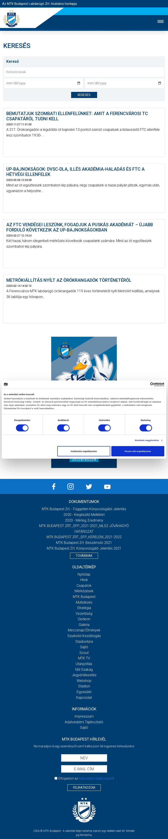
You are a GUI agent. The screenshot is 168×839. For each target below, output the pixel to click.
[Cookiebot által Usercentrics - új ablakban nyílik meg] (145, 384)
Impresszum (84, 716)
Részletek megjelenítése (147, 440)
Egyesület (84, 692)
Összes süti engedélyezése (137, 451)
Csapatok (84, 585)
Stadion (84, 686)
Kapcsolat (84, 697)
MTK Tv (84, 658)
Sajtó (84, 647)
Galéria (84, 625)
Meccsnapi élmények (84, 630)
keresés (84, 95)
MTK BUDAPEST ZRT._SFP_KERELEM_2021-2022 (84, 537)
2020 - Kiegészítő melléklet (84, 515)
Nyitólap (84, 574)
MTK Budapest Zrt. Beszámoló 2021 (84, 543)
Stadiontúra (84, 641)
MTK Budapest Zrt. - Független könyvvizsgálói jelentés (84, 509)
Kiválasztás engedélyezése (84, 451)
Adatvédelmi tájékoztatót (95, 778)
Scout (84, 653)
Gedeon (84, 619)
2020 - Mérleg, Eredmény (84, 520)
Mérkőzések (84, 591)
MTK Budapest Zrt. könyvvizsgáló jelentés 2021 (84, 548)
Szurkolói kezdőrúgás (84, 636)
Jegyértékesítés (84, 675)
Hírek (84, 580)
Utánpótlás (84, 664)
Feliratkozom (84, 787)
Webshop (84, 681)
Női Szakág (84, 669)
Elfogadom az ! (86, 778)
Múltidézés (84, 602)
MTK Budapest (84, 597)
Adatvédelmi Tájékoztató (84, 722)
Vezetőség (84, 613)
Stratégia (84, 608)
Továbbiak (84, 555)
